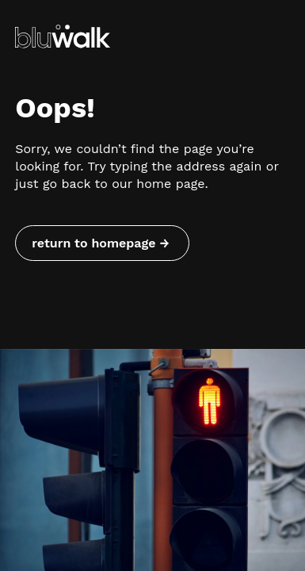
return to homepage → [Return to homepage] (100, 243)
